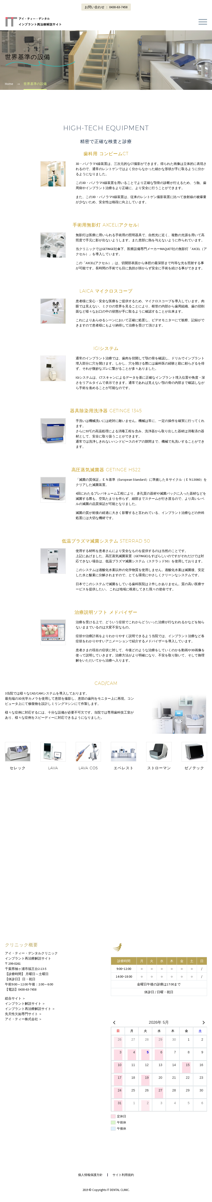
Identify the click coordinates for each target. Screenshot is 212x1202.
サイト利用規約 (123, 1174)
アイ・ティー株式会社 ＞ (23, 1019)
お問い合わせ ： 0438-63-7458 (106, 7)
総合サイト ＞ (15, 998)
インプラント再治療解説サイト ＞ (30, 1009)
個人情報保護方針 (90, 1174)
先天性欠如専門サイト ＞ (23, 1014)
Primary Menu (203, 22)
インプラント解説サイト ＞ (25, 1003)
